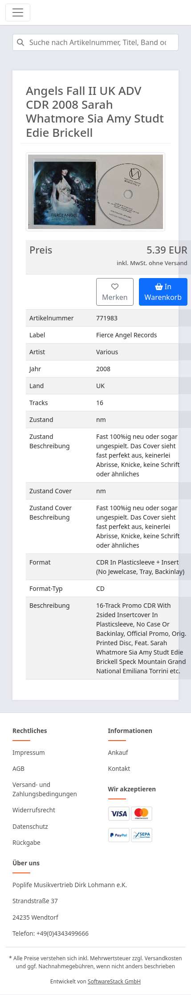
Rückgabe (26, 842)
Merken (115, 292)
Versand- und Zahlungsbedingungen (44, 789)
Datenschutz (30, 826)
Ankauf (118, 752)
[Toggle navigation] (17, 12)
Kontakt (119, 768)
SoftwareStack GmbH (114, 981)
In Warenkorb (163, 292)
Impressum (28, 752)
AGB (18, 768)
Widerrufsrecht (33, 810)
